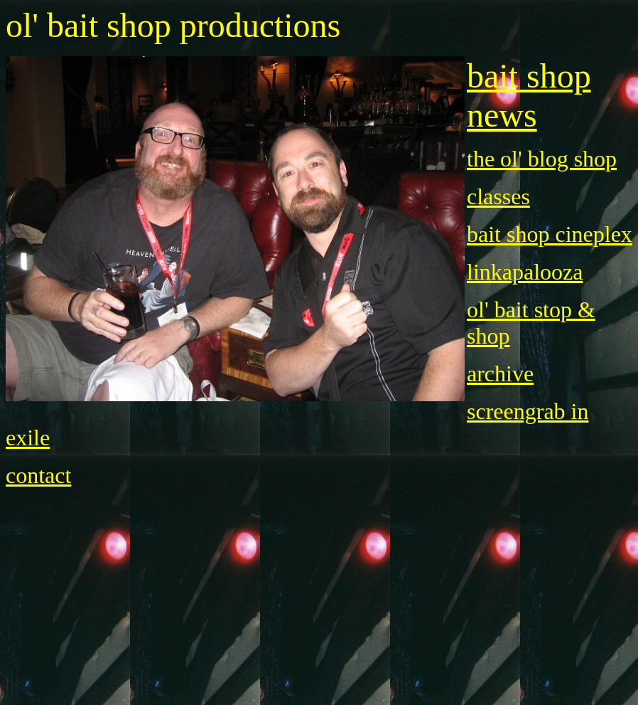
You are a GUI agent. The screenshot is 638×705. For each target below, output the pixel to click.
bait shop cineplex (549, 234)
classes (498, 196)
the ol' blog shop (542, 158)
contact (38, 475)
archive (500, 373)
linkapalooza (525, 272)
